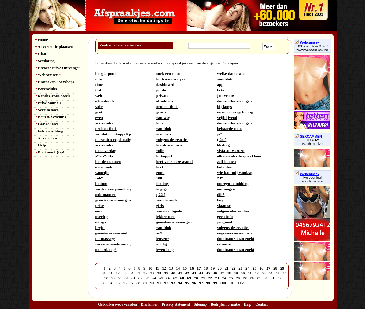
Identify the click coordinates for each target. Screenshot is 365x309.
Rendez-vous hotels (53, 96)
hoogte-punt (105, 73)
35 (138, 273)
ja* (219, 134)
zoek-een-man (168, 73)
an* (159, 233)
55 (277, 273)
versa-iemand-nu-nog (113, 244)
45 (208, 273)
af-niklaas (164, 101)
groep (161, 112)
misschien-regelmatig (235, 112)
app (220, 84)
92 (166, 283)
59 (120, 278)
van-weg (163, 117)
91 (159, 283)
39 (166, 273)
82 (280, 278)
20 (220, 268)
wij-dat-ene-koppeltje (113, 134)
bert (159, 167)
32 (118, 273)
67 (175, 278)
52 (257, 273)
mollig (161, 244)
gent (99, 112)
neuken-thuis (167, 106)
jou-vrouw (226, 95)
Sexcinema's (47, 110)
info (98, 79)
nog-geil (163, 189)
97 (201, 283)
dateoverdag (105, 150)
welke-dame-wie (231, 73)
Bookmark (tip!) (50, 152)
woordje (102, 172)
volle (99, 106)
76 (238, 278)
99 (215, 283)
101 (232, 283)
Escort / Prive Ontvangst (57, 67)
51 (250, 273)
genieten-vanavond (111, 233)
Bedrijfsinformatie (225, 304)
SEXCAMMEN (308, 136)
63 (147, 278)
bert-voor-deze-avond (174, 161)
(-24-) (221, 139)
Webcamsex (48, 74)
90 (152, 283)
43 (194, 273)
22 (234, 268)
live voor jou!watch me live (312, 179)
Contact (261, 304)
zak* (99, 178)
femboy (162, 183)
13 (171, 268)
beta (220, 90)
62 (140, 278)
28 (275, 268)
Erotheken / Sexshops (54, 81)
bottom (101, 183)
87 (132, 283)
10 (150, 268)
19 (213, 268)
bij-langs (224, 106)
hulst (160, 123)
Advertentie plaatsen (54, 46)
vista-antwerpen (231, 150)
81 (273, 278)
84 (110, 283)
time (99, 84)
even (99, 117)
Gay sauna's (47, 124)
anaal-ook (103, 167)
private (162, 95)
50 (243, 273)
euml (160, 172)
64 (154, 278)
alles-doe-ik (105, 101)
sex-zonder (104, 123)
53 (264, 273)
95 (187, 283)
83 (104, 283)
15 (185, 268)
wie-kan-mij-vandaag (235, 172)
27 (268, 268)
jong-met (224, 222)
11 (157, 268)
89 (145, 283)
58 (113, 278)
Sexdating (45, 60)
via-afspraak (167, 200)
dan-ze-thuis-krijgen (234, 101)
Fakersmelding (49, 131)
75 (231, 278)
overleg (101, 216)
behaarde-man (229, 128)
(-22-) (160, 194)
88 (138, 283)
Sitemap (200, 304)
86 (125, 283)
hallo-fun (225, 167)
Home (41, 39)
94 (180, 283)
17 (199, 268)
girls (160, 205)
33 (125, 273)
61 (133, 278)
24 (247, 268)
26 (262, 268)
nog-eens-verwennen (234, 233)
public (161, 90)
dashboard (165, 84)
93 (173, 283)
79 (259, 278)
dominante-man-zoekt (235, 238)
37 (152, 273)
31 (110, 273)
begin (100, 227)
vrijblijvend (227, 117)
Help (40, 145)
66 (168, 278)
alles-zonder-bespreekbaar (239, 156)
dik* (221, 194)
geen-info (225, 216)
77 (245, 278)
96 (194, 283)
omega (100, 222)
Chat (40, 53)
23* (220, 178)
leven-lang (165, 249)
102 (241, 283)
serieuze (224, 244)
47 (222, 273)
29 (282, 268)
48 (229, 273)
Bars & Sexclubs (50, 117)
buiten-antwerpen (171, 79)
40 (173, 273)
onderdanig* (106, 249)
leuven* (162, 238)
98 (208, 283)
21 (227, 268)
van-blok (224, 79)
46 (215, 273)
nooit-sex (163, 134)
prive (99, 205)
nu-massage (105, 238)
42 (187, 273)
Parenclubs (46, 88)
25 (254, 268)
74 (224, 278)
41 (180, 273)
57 (106, 278)
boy (220, 200)
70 (196, 278)
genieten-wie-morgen (113, 200)
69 (189, 278)
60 (126, 278)
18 (206, 268)
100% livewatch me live (312, 141)
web (98, 95)
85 (118, 283)
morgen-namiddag (233, 183)
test (98, 90)
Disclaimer (149, 304)
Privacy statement (176, 304)
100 (159, 178)
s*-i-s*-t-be (104, 156)
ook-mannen (105, 194)
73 (217, 278)
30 (104, 273)
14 (178, 268)
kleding (223, 145)
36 (145, 273)
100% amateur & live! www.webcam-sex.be (312, 48)
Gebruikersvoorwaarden (117, 304)
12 (164, 268)
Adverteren (46, 138)
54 (271, 273)
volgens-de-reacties (172, 139)
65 (161, 278)
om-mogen (226, 189)
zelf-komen (226, 161)
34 (132, 273)
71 (203, 278)
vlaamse (224, 205)
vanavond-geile (169, 211)
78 (252, 278)
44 (201, 273)
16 (192, 268)
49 (236, 273)
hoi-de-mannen (169, 145)
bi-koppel (164, 156)
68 (182, 278)
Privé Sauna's (48, 103)
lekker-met (165, 216)
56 (284, 273)
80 (265, 278)
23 (240, 268)
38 (159, 273)
